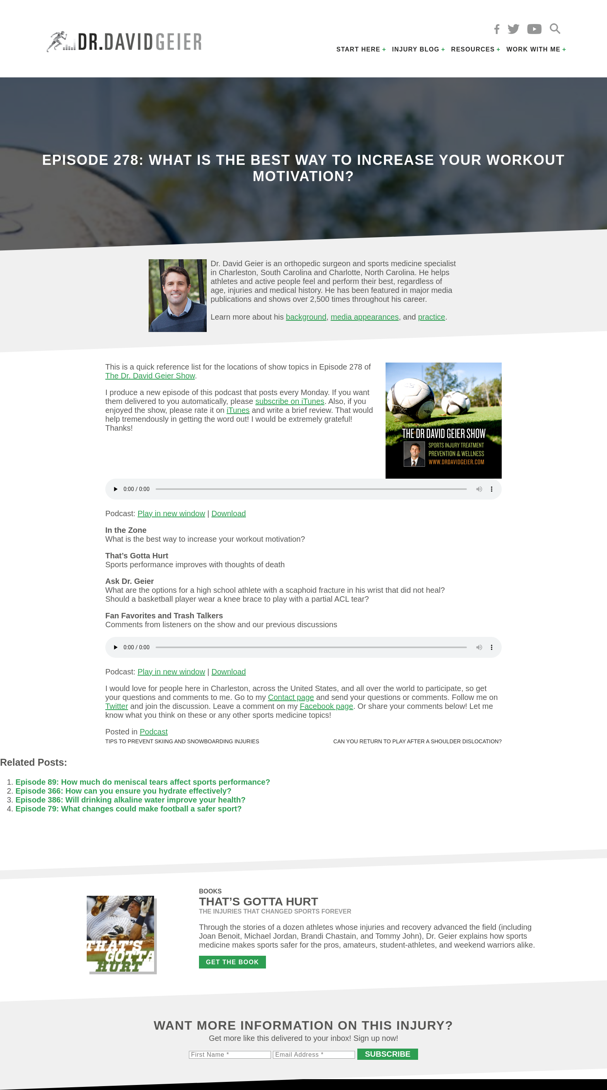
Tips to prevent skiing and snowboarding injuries (182, 741)
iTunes (238, 410)
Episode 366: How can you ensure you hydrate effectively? (123, 791)
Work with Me (533, 49)
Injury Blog (416, 49)
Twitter (116, 706)
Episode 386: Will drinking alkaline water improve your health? (130, 800)
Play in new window (171, 513)
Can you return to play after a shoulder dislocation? (417, 741)
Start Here (358, 49)
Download (228, 513)
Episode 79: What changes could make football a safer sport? (128, 808)
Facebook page (326, 706)
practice (431, 317)
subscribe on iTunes (289, 401)
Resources (473, 49)
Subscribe (388, 1054)
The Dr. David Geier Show (150, 375)
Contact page (291, 697)
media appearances (365, 317)
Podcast (154, 731)
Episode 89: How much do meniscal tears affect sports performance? (142, 782)
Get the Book (232, 962)
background (306, 317)
